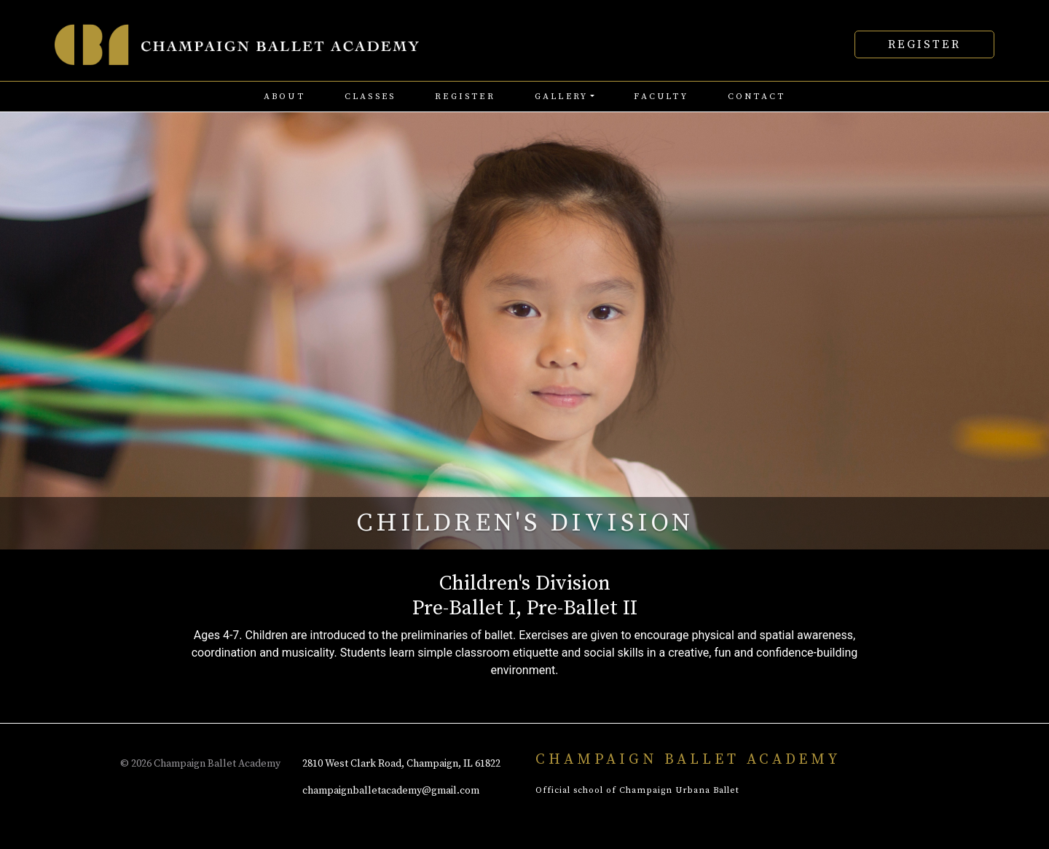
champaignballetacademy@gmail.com (390, 790)
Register (924, 44)
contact (756, 96)
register (465, 96)
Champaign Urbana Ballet (679, 790)
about (284, 96)
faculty (661, 96)
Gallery (561, 96)
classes (370, 96)
